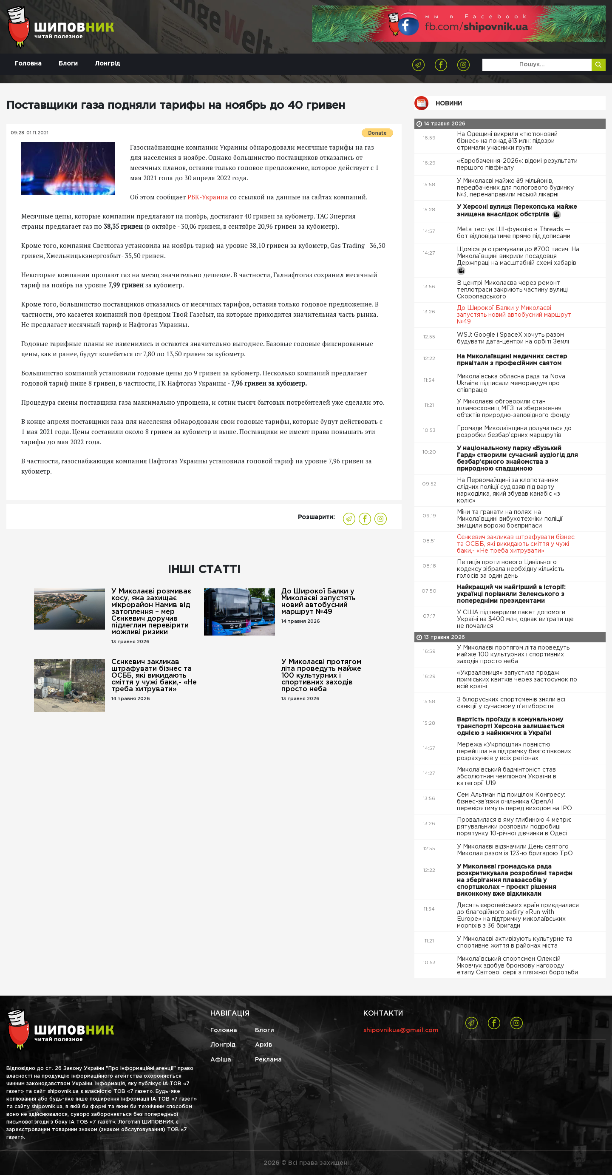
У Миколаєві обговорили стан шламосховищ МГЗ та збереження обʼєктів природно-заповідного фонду (514, 408)
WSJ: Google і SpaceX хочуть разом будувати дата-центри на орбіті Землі (514, 338)
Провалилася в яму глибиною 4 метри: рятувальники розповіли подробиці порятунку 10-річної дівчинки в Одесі (514, 826)
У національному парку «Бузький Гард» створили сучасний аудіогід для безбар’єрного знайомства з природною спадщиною (517, 458)
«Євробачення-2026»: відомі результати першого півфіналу (517, 164)
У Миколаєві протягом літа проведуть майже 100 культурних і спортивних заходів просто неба (321, 676)
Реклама (268, 1059)
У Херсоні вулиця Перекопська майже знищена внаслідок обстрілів (517, 211)
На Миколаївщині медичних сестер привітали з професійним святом (512, 360)
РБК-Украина (208, 197)
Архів (263, 1044)
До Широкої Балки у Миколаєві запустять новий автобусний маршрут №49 (318, 601)
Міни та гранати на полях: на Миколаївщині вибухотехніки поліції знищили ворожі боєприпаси (510, 519)
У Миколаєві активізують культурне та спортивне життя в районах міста (514, 942)
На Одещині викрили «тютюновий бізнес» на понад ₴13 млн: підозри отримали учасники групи (507, 141)
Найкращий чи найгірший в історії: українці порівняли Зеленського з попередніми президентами (511, 594)
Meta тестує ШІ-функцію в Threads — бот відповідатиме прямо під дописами (514, 233)
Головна (28, 63)
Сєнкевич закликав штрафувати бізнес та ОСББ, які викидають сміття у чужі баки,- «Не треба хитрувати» (154, 676)
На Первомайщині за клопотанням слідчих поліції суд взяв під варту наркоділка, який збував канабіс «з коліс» (508, 490)
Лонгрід (107, 63)
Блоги (68, 63)
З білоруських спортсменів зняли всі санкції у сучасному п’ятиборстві (511, 703)
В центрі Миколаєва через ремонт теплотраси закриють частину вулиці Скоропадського (512, 290)
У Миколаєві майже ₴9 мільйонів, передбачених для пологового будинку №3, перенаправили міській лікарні (515, 188)
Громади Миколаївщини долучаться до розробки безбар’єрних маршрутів (514, 432)
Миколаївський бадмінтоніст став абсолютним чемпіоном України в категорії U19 (506, 776)
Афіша (220, 1059)
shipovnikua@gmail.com (401, 1030)
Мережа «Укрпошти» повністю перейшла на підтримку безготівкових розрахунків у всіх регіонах (514, 751)
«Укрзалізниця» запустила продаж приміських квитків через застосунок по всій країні (517, 679)
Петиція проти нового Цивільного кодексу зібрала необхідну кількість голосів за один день (510, 569)
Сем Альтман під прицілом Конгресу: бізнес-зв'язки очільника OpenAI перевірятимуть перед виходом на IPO (515, 801)
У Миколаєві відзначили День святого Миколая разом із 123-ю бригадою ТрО (516, 850)
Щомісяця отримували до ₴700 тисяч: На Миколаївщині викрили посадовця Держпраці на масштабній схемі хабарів (518, 261)
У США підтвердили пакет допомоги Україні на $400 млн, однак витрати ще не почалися (515, 619)
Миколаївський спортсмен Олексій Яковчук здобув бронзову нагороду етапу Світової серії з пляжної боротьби (518, 965)
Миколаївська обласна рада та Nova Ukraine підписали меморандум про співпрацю (511, 383)
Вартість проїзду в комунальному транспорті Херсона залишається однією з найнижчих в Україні (510, 726)
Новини (449, 103)
